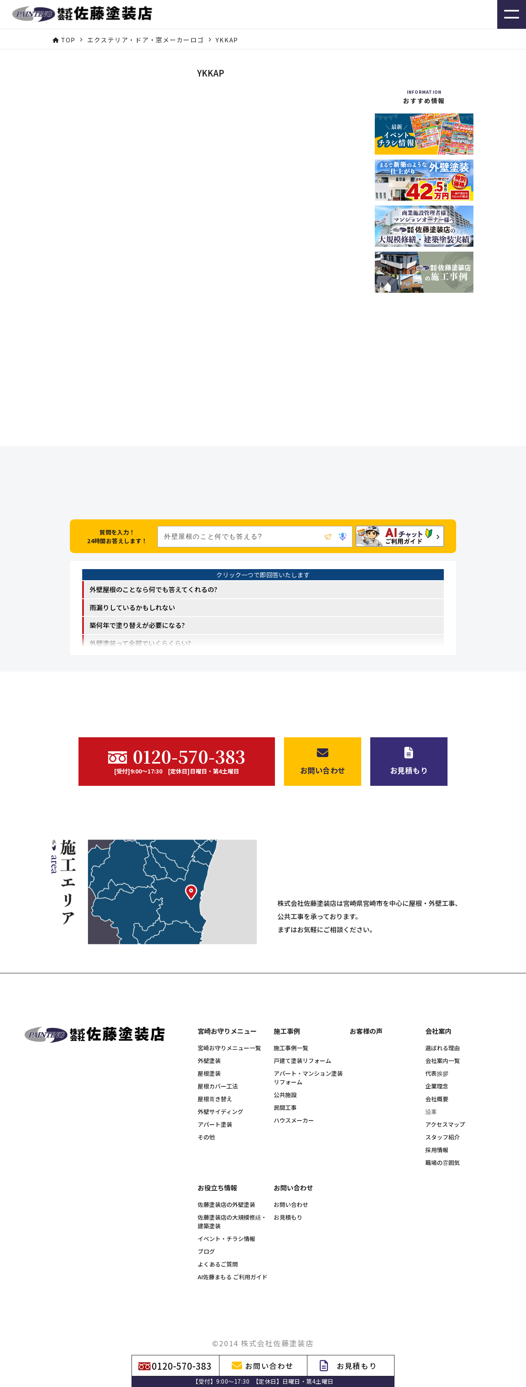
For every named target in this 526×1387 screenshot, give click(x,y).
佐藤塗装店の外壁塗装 (226, 1191)
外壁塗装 (209, 1047)
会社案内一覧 (442, 1047)
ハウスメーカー (294, 1106)
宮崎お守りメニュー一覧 (229, 1034)
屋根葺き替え (215, 1085)
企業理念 (436, 1072)
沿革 (431, 1098)
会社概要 (436, 1085)
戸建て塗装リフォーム (302, 1047)
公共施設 (285, 1081)
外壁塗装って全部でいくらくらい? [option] (140, 643)
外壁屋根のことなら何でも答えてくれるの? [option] (153, 589)
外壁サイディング (220, 1098)
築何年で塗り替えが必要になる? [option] (137, 625)
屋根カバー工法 (218, 1072)
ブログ (206, 1238)
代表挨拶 (436, 1060)
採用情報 (436, 1136)
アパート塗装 (215, 1111)
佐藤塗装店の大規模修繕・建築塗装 (232, 1207)
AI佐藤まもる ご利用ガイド (233, 1263)
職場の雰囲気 (442, 1149)
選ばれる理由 (442, 1034)
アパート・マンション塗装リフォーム (308, 1064)
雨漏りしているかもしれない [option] (132, 607)
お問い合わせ (291, 1191)
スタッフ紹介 (442, 1123)
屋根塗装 (209, 1060)
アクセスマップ (445, 1111)
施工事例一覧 (291, 1034)
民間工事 (285, 1094)
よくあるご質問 (218, 1250)
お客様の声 (366, 1017)
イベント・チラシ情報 (226, 1225)
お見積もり (288, 1203)
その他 (206, 1123)
